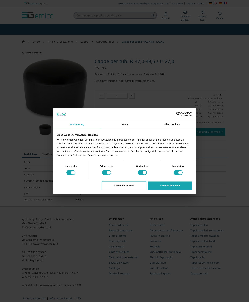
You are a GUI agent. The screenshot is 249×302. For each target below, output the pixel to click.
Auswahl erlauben (124, 185)
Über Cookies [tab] (172, 124)
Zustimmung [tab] (77, 124)
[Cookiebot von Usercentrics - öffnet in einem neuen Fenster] (178, 114)
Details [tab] (124, 124)
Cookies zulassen (170, 185)
